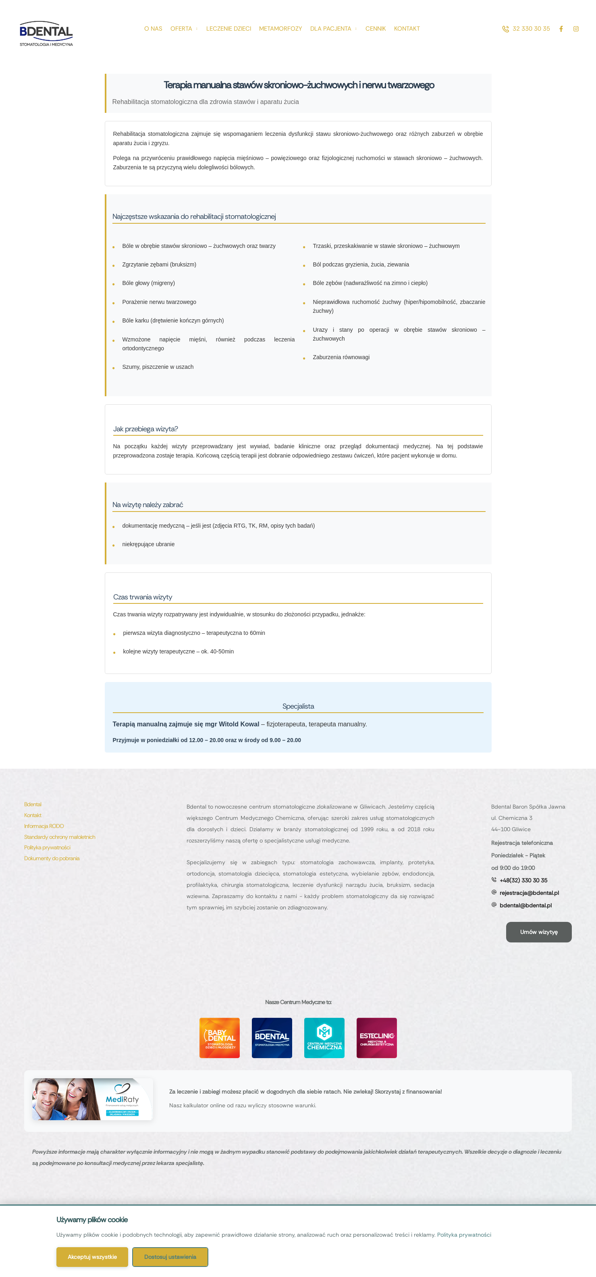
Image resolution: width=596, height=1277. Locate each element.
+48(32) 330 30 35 (523, 880)
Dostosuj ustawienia (170, 1256)
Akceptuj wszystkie (92, 1256)
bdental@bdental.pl (526, 905)
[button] (526, 28)
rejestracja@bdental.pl (529, 892)
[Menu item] (153, 29)
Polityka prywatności (464, 1234)
